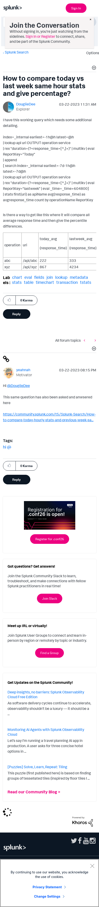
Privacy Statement (47, 887)
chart (17, 277)
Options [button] (91, 53)
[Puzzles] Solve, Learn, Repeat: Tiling (37, 767)
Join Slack (49, 598)
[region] (49, 883)
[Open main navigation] (93, 7)
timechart (45, 282)
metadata (79, 277)
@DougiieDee (18, 385)
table (29, 282)
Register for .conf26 (49, 539)
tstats (85, 282)
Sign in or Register (40, 36)
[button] (93, 68)
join (50, 277)
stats (17, 282)
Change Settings (47, 896)
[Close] (92, 866)
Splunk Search (17, 52)
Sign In (76, 8)
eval (28, 277)
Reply (16, 314)
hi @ (7, 446)
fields (39, 277)
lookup (61, 277)
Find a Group (49, 653)
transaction (67, 282)
